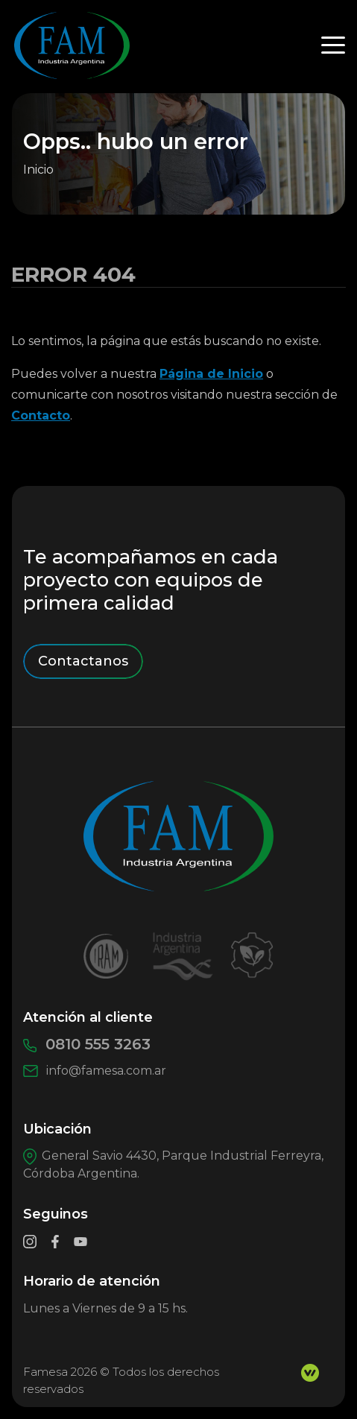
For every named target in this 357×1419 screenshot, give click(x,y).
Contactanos (83, 661)
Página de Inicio (211, 374)
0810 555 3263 (87, 1044)
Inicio (38, 169)
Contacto (40, 415)
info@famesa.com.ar (94, 1071)
